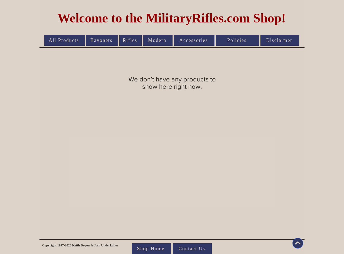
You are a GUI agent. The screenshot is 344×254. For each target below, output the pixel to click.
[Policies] (237, 40)
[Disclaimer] (279, 40)
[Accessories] (194, 40)
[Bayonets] (102, 40)
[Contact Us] (192, 248)
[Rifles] (130, 40)
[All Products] (64, 40)
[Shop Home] (151, 248)
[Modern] (158, 40)
